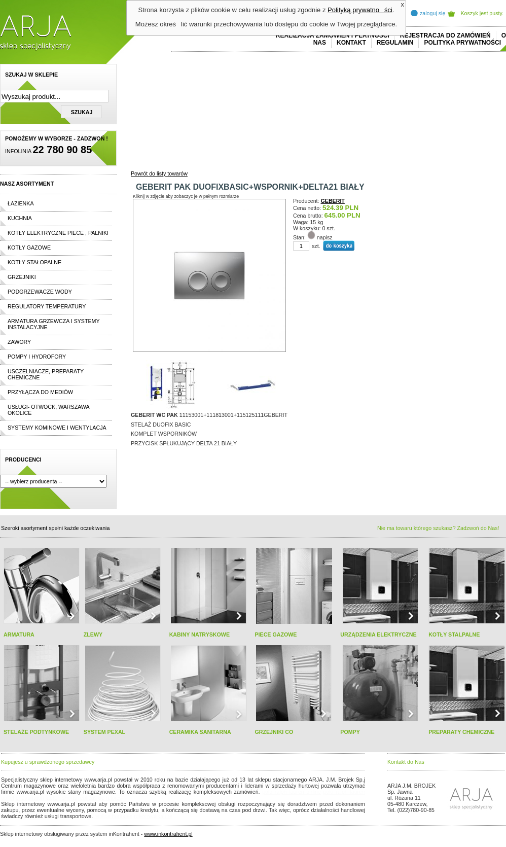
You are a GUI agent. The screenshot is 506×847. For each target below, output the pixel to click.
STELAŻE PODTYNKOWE (36, 732)
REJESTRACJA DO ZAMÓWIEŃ (445, 35)
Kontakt (351, 42)
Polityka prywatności (462, 42)
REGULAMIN (395, 42)
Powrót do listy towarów (159, 173)
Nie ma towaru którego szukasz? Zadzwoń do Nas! (438, 528)
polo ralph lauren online (291, 792)
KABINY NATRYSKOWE (199, 634)
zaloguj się (432, 13)
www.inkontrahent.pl (168, 834)
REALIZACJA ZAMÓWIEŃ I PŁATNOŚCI (332, 35)
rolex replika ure (153, 816)
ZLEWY (93, 634)
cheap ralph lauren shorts (46, 798)
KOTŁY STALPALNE (454, 634)
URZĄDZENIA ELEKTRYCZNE (378, 634)
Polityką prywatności (360, 10)
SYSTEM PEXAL (104, 732)
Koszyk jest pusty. (482, 13)
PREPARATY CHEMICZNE (461, 732)
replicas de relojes (100, 798)
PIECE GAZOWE (276, 634)
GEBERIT (333, 201)
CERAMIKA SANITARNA (200, 732)
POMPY (350, 732)
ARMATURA (19, 634)
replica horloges (113, 816)
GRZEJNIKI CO (274, 732)
